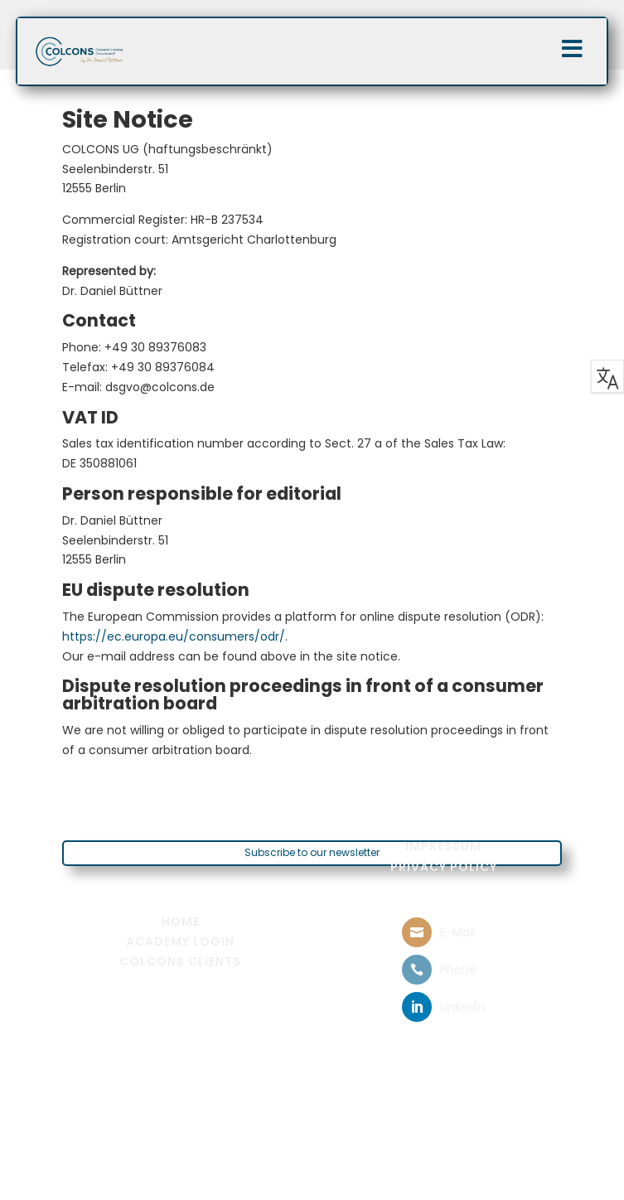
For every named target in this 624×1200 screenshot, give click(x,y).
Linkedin (463, 1007)
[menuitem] (443, 846)
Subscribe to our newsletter (312, 852)
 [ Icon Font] (416, 932)
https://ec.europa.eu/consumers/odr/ (173, 636)
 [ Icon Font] (416, 969)
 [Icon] (572, 48)
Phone (458, 969)
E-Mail (457, 932)
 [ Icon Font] (416, 1007)
